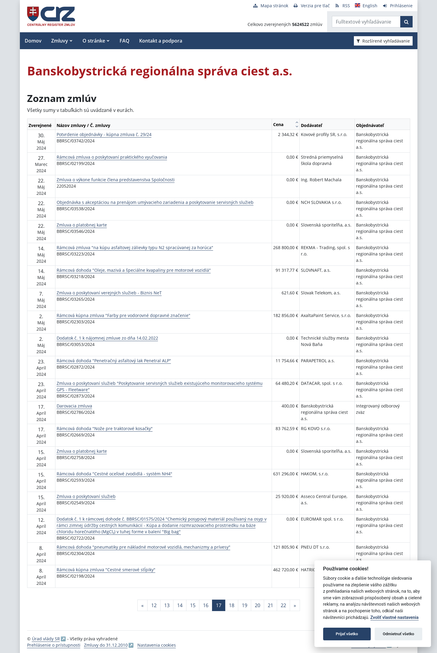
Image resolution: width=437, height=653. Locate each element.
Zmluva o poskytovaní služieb (86, 496)
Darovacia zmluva (74, 406)
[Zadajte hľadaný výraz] (366, 21)
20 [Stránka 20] (257, 605)
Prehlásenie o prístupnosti (53, 645)
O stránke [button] (94, 40)
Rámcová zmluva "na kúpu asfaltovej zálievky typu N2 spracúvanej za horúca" (135, 247)
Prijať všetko (347, 634)
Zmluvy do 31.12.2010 (106, 645)
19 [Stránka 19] (244, 605)
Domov (33, 40)
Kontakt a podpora (160, 40)
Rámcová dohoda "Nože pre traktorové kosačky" (105, 428)
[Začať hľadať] (406, 21)
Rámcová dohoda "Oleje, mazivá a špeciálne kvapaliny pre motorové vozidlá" (134, 270)
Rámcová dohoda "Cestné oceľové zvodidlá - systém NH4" (114, 474)
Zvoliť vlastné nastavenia (394, 617)
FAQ (125, 40)
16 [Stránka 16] (205, 605)
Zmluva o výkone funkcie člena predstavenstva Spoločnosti (116, 179)
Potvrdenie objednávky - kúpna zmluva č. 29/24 (104, 134)
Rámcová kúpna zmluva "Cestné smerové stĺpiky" (106, 569)
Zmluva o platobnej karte (82, 225)
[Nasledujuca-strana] (295, 605)
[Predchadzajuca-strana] (142, 605)
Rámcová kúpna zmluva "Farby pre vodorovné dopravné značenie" (123, 315)
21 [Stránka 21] (270, 605)
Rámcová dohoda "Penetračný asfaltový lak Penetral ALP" (114, 360)
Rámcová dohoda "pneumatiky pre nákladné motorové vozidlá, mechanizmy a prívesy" (143, 547)
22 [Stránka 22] (283, 605)
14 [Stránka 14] (180, 605)
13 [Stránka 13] (167, 605)
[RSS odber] (342, 5)
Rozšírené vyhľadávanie (383, 41)
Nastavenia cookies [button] (156, 645)
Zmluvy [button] (59, 40)
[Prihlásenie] (397, 5)
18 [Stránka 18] (231, 605)
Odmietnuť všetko (398, 634)
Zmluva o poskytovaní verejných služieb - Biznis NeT (109, 293)
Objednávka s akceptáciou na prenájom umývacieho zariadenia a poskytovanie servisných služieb (155, 202)
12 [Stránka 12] (154, 605)
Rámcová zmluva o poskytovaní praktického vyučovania (112, 157)
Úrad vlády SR (46, 639)
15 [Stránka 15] (192, 605)
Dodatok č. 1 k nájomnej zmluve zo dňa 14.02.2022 (107, 338)
